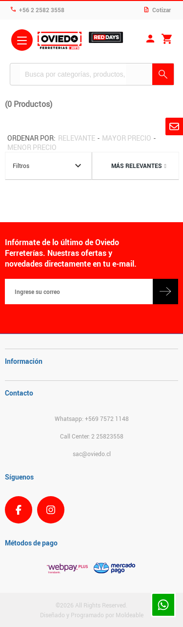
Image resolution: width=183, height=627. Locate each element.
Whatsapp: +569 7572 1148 (92, 418)
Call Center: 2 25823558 (91, 436)
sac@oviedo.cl (92, 454)
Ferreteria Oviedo (59, 41)
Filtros (48, 165)
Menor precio (32, 147)
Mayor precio (126, 138)
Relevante (76, 138)
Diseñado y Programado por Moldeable (91, 615)
